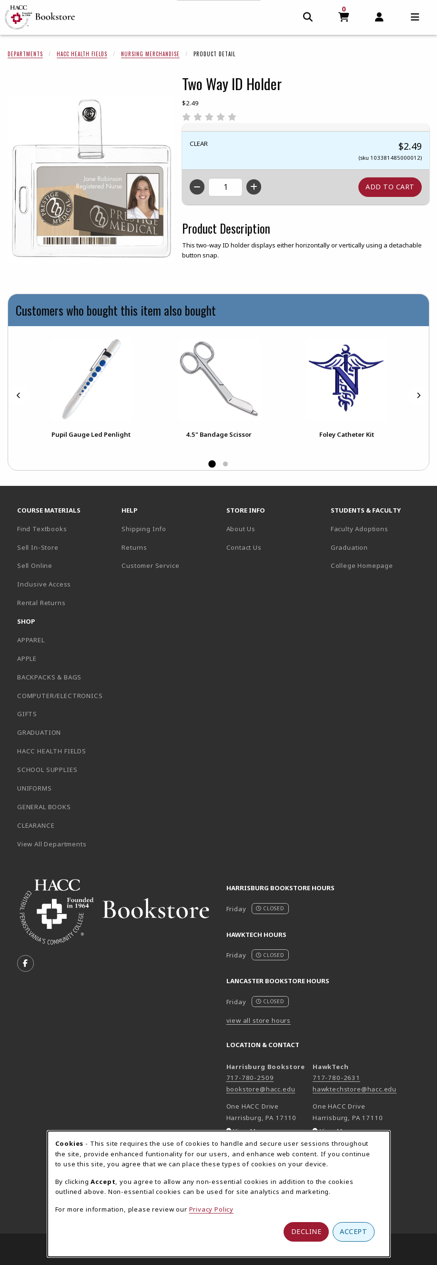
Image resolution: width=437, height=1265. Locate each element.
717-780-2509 (250, 1077)
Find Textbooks (42, 529)
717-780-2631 (336, 1077)
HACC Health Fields (82, 54)
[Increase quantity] (253, 187)
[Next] (418, 395)
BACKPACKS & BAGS (49, 677)
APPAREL (31, 640)
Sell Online (34, 565)
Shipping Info (144, 529)
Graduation (349, 547)
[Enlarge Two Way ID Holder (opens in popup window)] (91, 179)
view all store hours (258, 1020)
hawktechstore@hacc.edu (354, 1089)
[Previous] (18, 395)
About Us (241, 529)
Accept (353, 1231)
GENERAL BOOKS (44, 806)
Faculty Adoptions (359, 529)
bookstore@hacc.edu (260, 1089)
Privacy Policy (211, 1209)
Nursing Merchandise (150, 54)
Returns (134, 547)
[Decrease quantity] (197, 187)
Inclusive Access (44, 584)
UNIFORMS (34, 788)
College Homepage (379, 565)
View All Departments (52, 844)
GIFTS (27, 714)
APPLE (27, 658)
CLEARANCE (35, 825)
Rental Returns (41, 602)
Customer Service (150, 565)
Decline (306, 1231)
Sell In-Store (38, 547)
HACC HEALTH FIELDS (51, 751)
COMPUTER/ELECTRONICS (60, 695)
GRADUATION (39, 732)
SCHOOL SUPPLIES (47, 769)
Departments (25, 54)
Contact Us (244, 547)
